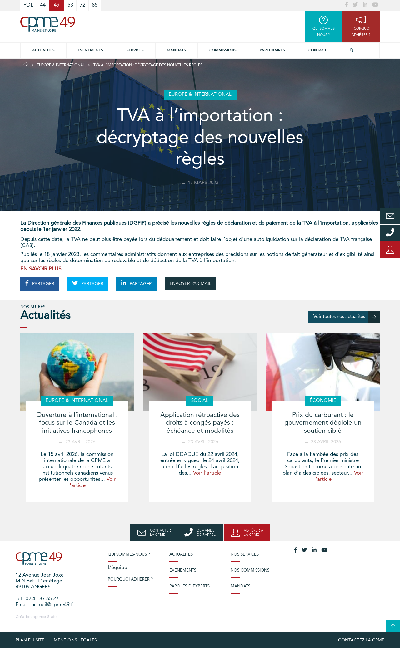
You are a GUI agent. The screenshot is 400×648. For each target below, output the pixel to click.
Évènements (90, 50)
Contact (317, 50)
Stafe (52, 617)
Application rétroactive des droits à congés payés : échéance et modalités (200, 423)
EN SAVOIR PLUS (40, 269)
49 (56, 5)
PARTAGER (39, 283)
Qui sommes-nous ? (129, 555)
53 (70, 5)
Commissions (223, 50)
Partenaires (272, 50)
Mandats (176, 50)
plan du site (30, 640)
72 (82, 5)
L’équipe (117, 567)
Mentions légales (75, 640)
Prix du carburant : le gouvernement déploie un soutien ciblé (323, 423)
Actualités (43, 50)
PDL (28, 5)
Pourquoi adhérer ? (130, 579)
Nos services (245, 555)
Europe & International (61, 65)
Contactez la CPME (361, 640)
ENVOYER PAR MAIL (190, 283)
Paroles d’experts (189, 586)
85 (95, 5)
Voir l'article (207, 473)
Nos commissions (250, 570)
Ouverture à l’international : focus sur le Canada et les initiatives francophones (77, 423)
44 (43, 5)
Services (135, 50)
